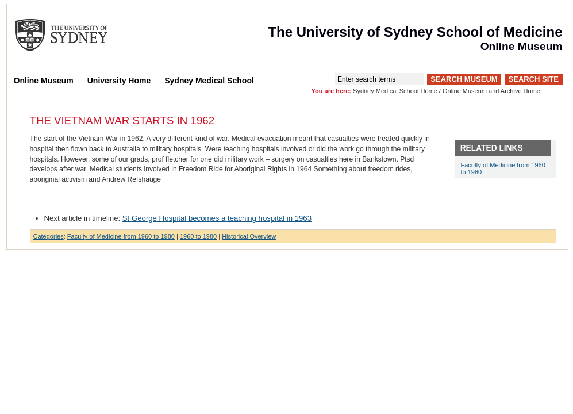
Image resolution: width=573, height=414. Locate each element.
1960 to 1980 (198, 236)
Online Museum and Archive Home (491, 90)
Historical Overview (249, 236)
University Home (119, 80)
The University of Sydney (72, 35)
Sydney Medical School (209, 80)
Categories (48, 236)
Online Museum (44, 80)
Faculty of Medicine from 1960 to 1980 (121, 236)
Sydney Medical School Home (395, 90)
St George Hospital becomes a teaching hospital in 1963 (217, 218)
